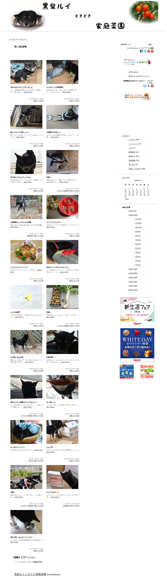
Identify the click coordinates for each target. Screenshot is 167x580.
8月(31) (138, 236)
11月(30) (138, 223)
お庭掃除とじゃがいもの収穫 (20, 222)
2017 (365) (133, 269)
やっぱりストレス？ (17, 447)
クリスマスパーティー (19, 267)
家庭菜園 (66, 191)
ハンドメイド (133, 144)
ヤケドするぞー (52, 492)
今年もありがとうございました (21, 87)
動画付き (132, 156)
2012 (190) (133, 290)
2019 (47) (132, 211)
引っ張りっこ (51, 402)
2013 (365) (133, 286)
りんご (49, 447)
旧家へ (48, 177)
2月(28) (138, 261)
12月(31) (138, 219)
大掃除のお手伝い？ (53, 132)
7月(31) (138, 240)
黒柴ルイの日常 (38, 101)
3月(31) (138, 256)
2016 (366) (133, 273)
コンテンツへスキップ (18, 39)
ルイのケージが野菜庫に (55, 87)
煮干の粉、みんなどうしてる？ (21, 537)
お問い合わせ (133, 72)
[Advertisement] (137, 116)
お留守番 (51, 357)
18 (30, 562)
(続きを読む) (27, 92)
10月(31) (138, 227)
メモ (130, 148)
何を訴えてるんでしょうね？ (20, 177)
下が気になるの (16, 357)
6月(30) (138, 244)
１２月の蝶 (15, 312)
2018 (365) (133, 215)
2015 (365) (133, 277)
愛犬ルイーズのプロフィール (139, 76)
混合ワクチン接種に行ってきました (23, 402)
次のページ (38, 562)
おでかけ (60, 191)
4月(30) (138, 252)
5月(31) (138, 248)
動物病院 (30, 416)
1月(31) (138, 265)
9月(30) (138, 231)
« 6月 (127, 199)
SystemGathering (54, 574)
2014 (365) (133, 282)
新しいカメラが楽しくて (20, 132)
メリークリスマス (53, 222)
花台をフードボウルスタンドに (57, 267)
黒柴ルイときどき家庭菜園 (30, 574)
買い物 (31, 461)
